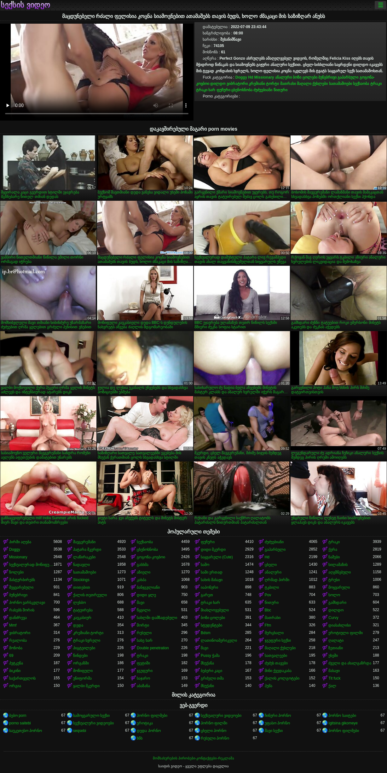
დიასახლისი (339, 625)
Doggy (241, 77)
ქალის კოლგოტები (282, 678)
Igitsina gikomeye (343, 723)
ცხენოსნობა (241, 90)
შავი (140, 602)
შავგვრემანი (84, 542)
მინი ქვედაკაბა (278, 671)
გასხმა (142, 564)
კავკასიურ (82, 617)
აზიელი (143, 572)
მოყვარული (339, 587)
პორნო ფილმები (152, 715)
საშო (205, 564)
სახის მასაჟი (211, 580)
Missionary (264, 77)
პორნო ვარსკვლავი (27, 602)
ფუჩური (223, 90)
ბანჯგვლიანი (148, 587)
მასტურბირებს (22, 580)
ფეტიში (143, 663)
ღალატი (336, 640)
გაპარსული (348, 77)
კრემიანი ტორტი (264, 83)
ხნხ (139, 738)
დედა (78, 625)
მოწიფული (83, 671)
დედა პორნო (148, 730)
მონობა (15, 648)
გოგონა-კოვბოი (151, 557)
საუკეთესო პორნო (25, 730)
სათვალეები (276, 655)
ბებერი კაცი (211, 671)
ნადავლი (81, 564)
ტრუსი (334, 580)
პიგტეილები (84, 648)
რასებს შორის (21, 610)
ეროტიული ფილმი (345, 633)
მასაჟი (334, 671)
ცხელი (271, 564)
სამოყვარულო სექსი (91, 715)
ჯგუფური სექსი (278, 640)
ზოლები (16, 572)
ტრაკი (376, 83)
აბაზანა (143, 686)
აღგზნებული (339, 572)
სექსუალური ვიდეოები (221, 715)
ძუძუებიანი (262, 90)
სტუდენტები (211, 625)
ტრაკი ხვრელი (86, 640)
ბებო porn (17, 715)
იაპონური (209, 587)
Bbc (268, 610)
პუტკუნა (16, 663)
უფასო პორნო (277, 723)
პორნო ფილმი (214, 723)
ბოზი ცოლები (305, 77)
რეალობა (18, 640)
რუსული (144, 633)
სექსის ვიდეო (25, 5)
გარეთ (207, 595)
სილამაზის (338, 564)
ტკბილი (272, 587)
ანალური (283, 77)
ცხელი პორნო (213, 730)
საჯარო (143, 678)
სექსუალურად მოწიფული (31, 564)
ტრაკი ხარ (205, 90)
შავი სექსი (274, 730)
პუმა (268, 686)
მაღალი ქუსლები (312, 83)
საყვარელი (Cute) (217, 557)
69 (11, 655)
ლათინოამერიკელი (219, 640)
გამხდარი (337, 602)
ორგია (15, 686)
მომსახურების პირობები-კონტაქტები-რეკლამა (193, 758)
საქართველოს (22, 678)
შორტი (143, 625)
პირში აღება (20, 542)
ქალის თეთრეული (90, 595)
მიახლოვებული (215, 610)
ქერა (332, 549)
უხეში (333, 655)
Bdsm (206, 633)
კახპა (141, 580)
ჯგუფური (145, 671)
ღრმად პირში (277, 580)
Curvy (333, 617)
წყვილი (143, 610)
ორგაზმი (81, 663)
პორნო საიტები (342, 715)
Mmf (12, 625)
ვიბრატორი (237, 83)
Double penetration (153, 648)
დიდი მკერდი (213, 549)
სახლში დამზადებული (157, 617)
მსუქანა (207, 663)
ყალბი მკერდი (86, 686)
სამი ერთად (211, 572)
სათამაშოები (340, 83)
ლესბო (79, 602)
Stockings (81, 580)
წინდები (80, 655)
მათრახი (288, 83)
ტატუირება (83, 610)
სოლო (334, 595)
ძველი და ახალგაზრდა (349, 663)
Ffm (268, 625)
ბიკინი (14, 671)
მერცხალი (274, 633)
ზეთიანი (335, 648)
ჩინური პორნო (278, 715)
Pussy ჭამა (210, 655)
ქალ (332, 686)
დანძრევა (18, 617)
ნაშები (334, 557)
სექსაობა (361, 83)
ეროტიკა (145, 723)
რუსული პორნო (215, 738)
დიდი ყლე (146, 595)
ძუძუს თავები (276, 663)
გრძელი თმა (212, 678)
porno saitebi (20, 723)
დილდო (217, 83)
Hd (250, 77)
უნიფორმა (82, 678)
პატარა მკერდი (87, 549)
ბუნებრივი (327, 77)
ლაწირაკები (84, 557)
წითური (280, 90)
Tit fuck (334, 678)
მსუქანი (207, 686)
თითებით (81, 587)
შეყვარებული (21, 587)
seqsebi (79, 730)
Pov (268, 595)
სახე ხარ (144, 640)
